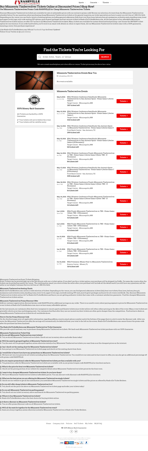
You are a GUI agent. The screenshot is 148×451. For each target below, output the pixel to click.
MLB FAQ (98, 423)
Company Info (58, 423)
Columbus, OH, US (64, 76)
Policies (69, 423)
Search (105, 57)
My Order (89, 423)
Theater (107, 3)
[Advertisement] (37, 39)
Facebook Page (39, 30)
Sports (82, 3)
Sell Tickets (78, 423)
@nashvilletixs (25, 32)
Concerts (94, 3)
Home (48, 423)
